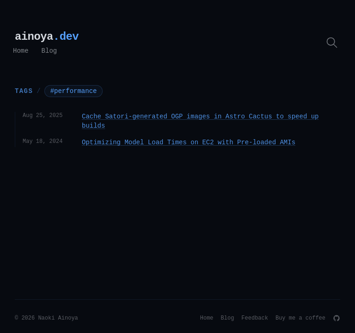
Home (21, 51)
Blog (49, 51)
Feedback (254, 318)
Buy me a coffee (300, 318)
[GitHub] (336, 318)
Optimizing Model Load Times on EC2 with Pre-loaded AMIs (188, 142)
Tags (24, 90)
